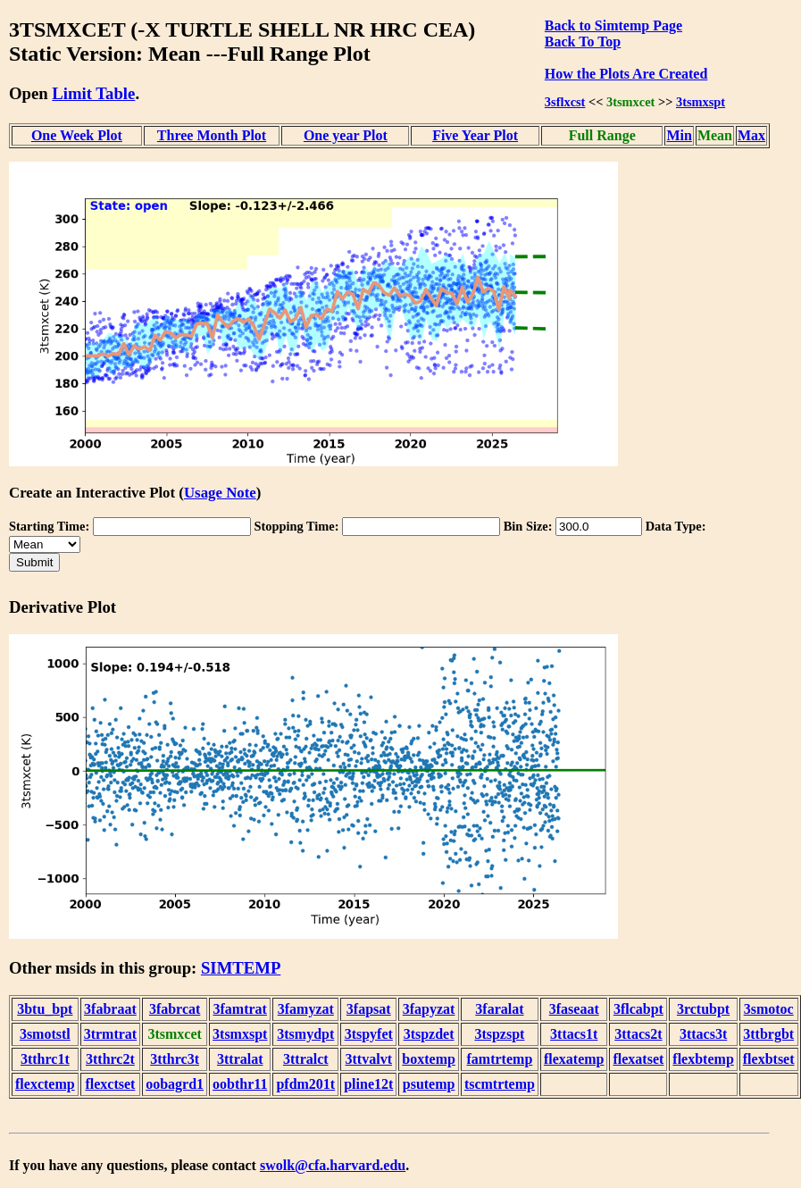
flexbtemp (702, 1059)
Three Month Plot (211, 135)
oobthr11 (240, 1084)
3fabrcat (174, 1008)
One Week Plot (76, 135)
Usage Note (220, 492)
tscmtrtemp (499, 1084)
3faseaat (574, 1008)
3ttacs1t (573, 1034)
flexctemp (45, 1084)
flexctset (110, 1084)
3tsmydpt (305, 1034)
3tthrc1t (45, 1059)
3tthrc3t (174, 1059)
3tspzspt (499, 1034)
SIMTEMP (240, 967)
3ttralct (306, 1059)
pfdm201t (305, 1084)
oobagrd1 (175, 1084)
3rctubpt (703, 1008)
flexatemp (574, 1059)
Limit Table (93, 93)
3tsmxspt (700, 102)
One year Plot (346, 135)
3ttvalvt (369, 1059)
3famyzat (306, 1008)
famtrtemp (500, 1059)
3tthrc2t (110, 1059)
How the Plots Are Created (626, 73)
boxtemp (428, 1059)
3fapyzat (429, 1008)
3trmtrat (111, 1034)
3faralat (499, 1008)
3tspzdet (429, 1034)
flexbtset (769, 1059)
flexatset (638, 1059)
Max (751, 135)
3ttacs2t (638, 1034)
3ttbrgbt (768, 1034)
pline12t (368, 1084)
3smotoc (769, 1008)
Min (678, 135)
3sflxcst (565, 102)
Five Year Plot (475, 135)
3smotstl (45, 1034)
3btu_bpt (44, 1008)
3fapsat (368, 1008)
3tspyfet (369, 1034)
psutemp (429, 1084)
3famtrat (240, 1008)
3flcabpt (638, 1008)
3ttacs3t (703, 1034)
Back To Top (583, 41)
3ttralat (240, 1059)
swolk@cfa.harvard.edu (332, 1165)
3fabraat (110, 1008)
